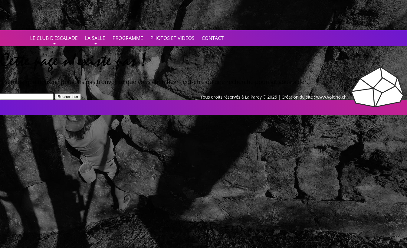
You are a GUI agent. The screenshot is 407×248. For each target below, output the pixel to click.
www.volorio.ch (331, 97)
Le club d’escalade (54, 38)
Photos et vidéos (172, 38)
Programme (128, 38)
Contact (213, 38)
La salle (95, 38)
